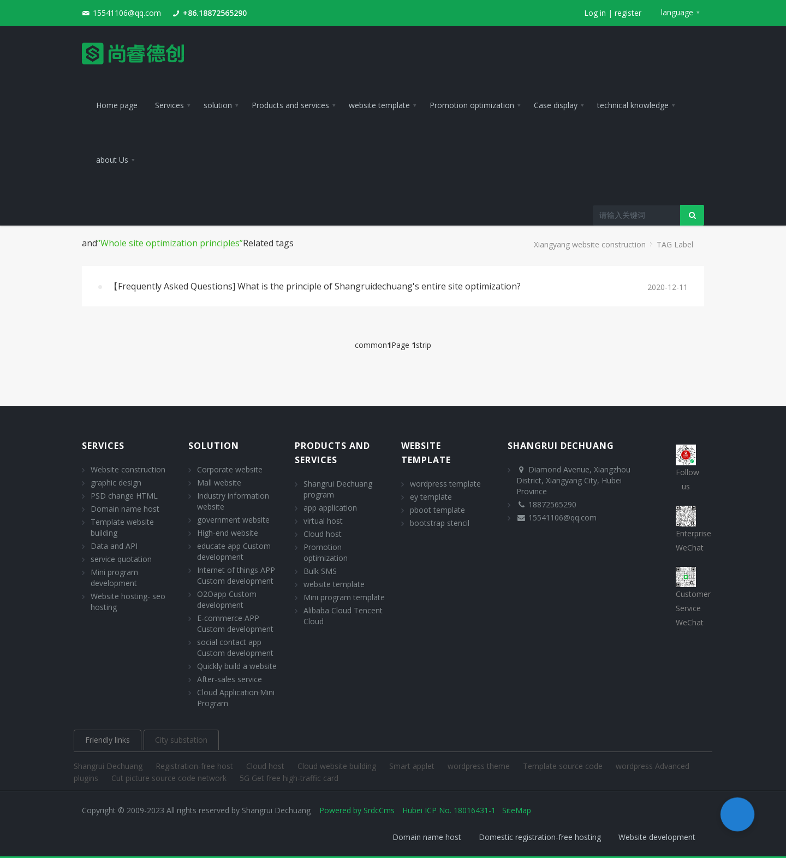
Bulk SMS (320, 571)
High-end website (227, 533)
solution (213, 446)
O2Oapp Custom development (227, 599)
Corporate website (230, 469)
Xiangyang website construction (590, 244)
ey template (431, 497)
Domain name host (125, 509)
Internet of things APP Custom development (236, 575)
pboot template (437, 510)
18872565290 (552, 504)
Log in (595, 13)
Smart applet (413, 766)
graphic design (116, 482)
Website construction (128, 469)
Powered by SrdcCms (357, 810)
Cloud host (322, 534)
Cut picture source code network (170, 778)
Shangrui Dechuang (109, 766)
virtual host (323, 521)
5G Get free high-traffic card (289, 778)
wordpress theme (480, 766)
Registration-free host (195, 766)
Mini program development (114, 577)
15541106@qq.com (127, 13)
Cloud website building (337, 766)
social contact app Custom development (235, 647)
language (677, 12)
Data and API (114, 546)
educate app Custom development (234, 551)
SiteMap (516, 810)
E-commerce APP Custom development (235, 623)
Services (103, 446)
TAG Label (675, 244)
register (628, 13)
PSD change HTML (124, 495)
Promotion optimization (325, 552)
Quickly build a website (237, 666)
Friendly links (107, 740)
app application (330, 507)
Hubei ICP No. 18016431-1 (449, 810)
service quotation (121, 559)
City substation (181, 740)
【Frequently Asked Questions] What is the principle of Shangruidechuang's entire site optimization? (315, 286)
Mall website (219, 482)
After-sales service (229, 679)
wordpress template (445, 483)
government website (233, 519)
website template (334, 584)
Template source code (564, 766)
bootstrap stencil (439, 523)
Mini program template (344, 597)
